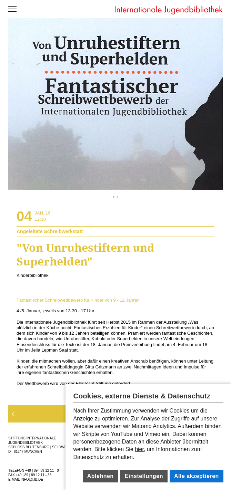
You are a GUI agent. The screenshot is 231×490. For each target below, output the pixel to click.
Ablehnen (100, 476)
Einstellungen (144, 476)
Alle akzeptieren (196, 476)
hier (139, 449)
